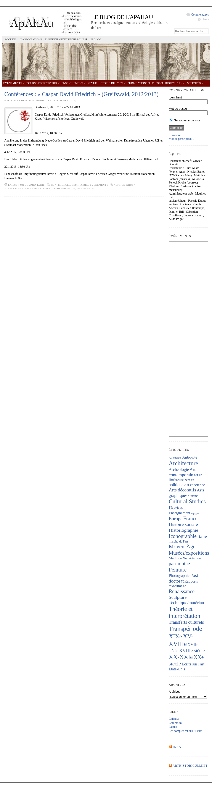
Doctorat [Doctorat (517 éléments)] (177, 507)
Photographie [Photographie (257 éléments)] (179, 575)
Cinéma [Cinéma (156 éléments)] (193, 496)
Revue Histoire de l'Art (105, 83)
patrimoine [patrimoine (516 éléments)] (179, 563)
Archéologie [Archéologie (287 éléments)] (179, 469)
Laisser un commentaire (26, 185)
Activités (193, 83)
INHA (177, 747)
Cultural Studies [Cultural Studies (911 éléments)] (187, 501)
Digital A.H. (173, 83)
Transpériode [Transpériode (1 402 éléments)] (185, 628)
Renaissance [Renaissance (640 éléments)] (181, 591)
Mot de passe (178, 108)
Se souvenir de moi (185, 120)
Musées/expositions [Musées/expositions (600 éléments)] (189, 553)
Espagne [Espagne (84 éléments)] (195, 513)
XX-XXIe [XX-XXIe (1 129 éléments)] (181, 657)
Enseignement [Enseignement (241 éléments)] (179, 513)
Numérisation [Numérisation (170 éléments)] (192, 558)
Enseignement (72, 83)
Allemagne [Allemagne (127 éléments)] (175, 457)
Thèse (156, 83)
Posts (205, 19)
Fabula (173, 726)
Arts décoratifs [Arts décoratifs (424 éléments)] (182, 490)
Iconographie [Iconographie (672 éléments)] (183, 536)
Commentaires (200, 14)
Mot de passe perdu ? (181, 138)
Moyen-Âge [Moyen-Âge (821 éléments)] (182, 546)
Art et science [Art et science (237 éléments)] (194, 485)
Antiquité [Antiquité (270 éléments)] (189, 457)
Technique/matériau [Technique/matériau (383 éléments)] (186, 602)
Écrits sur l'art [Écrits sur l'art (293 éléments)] (193, 664)
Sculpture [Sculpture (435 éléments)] (177, 597)
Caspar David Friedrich (57, 188)
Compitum (175, 723)
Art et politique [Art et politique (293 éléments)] (181, 482)
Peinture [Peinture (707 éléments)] (177, 570)
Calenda (174, 718)
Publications (137, 83)
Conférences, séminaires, (70, 185)
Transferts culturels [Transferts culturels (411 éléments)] (186, 622)
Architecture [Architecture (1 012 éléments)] (183, 463)
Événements (12, 83)
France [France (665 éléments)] (190, 518)
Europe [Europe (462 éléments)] (175, 518)
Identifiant (175, 97)
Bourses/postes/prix (41, 83)
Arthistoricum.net (190, 765)
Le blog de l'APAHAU (122, 17)
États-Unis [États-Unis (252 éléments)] (177, 669)
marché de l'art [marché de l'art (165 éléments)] (178, 541)
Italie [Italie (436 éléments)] (202, 536)
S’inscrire (174, 135)
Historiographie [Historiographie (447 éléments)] (183, 530)
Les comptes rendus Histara (185, 731)
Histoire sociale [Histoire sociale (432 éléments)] (183, 524)
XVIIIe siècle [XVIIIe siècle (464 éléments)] (192, 650)
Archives (174, 691)
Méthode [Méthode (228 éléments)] (175, 558)
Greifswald (85, 188)
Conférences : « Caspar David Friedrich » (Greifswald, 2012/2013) (81, 94)
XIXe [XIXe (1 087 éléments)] (175, 636)
